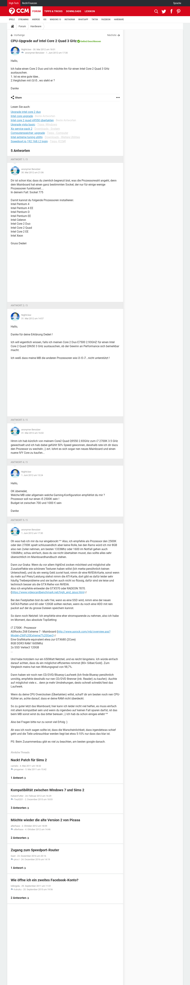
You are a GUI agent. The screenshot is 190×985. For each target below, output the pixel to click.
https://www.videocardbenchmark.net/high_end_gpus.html (48, 592)
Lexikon (90, 11)
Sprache (177, 3)
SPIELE (12, 19)
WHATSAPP (83, 19)
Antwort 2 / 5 (19, 305)
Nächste (111, 35)
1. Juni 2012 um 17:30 (57, 52)
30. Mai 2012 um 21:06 (32, 172)
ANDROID (36, 19)
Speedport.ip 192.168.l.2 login (29, 141)
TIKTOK (95, 19)
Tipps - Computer (57, 133)
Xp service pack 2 (21, 128)
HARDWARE (119, 19)
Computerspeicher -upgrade (28, 133)
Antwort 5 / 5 (19, 520)
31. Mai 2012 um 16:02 (32, 433)
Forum (36, 11)
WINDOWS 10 (55, 19)
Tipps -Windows (47, 124)
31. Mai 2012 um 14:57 (32, 318)
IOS (44, 19)
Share (18, 97)
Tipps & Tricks (53, 11)
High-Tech (14, 3)
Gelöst (83, 41)
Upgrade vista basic (23, 124)
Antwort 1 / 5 (19, 159)
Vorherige (19, 35)
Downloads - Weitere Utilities (62, 137)
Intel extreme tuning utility (27, 137)
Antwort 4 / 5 (19, 462)
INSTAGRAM (70, 19)
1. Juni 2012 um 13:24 (32, 475)
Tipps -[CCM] (58, 141)
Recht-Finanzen (29, 3)
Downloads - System (47, 128)
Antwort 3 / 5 (19, 419)
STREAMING (23, 19)
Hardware (35, 26)
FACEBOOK (106, 19)
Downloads (73, 11)
